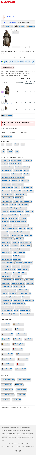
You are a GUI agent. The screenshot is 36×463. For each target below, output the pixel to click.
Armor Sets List (12, 22)
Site (23, 446)
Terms (13, 446)
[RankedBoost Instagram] (20, 450)
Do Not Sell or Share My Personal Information (17, 437)
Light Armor (15, 32)
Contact (7, 446)
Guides (3, 22)
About (2, 446)
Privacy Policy (22, 434)
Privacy (18, 446)
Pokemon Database (30, 446)
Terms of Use (29, 434)
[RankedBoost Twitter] (16, 450)
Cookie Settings (5, 436)
